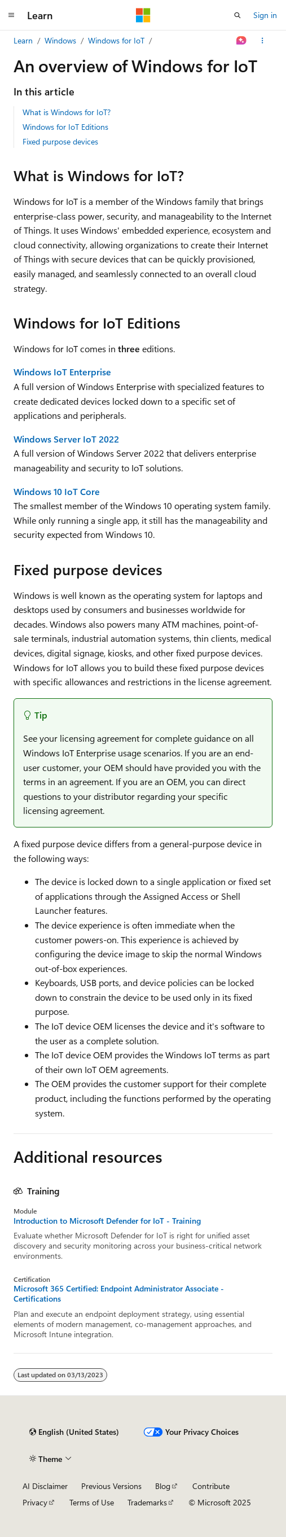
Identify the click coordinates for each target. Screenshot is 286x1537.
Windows (60, 40)
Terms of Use (91, 1502)
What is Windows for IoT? (67, 112)
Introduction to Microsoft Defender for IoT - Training (107, 1221)
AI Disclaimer (45, 1486)
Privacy (35, 1502)
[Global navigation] (11, 15)
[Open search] (237, 15)
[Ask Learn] (242, 41)
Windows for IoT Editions (65, 126)
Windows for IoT (116, 40)
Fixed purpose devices (60, 141)
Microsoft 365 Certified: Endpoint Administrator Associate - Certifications (119, 1294)
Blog (162, 1486)
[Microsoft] (143, 15)
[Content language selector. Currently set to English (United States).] (74, 1432)
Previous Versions (111, 1486)
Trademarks (147, 1502)
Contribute (211, 1486)
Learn (23, 40)
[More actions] (262, 41)
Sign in (265, 15)
